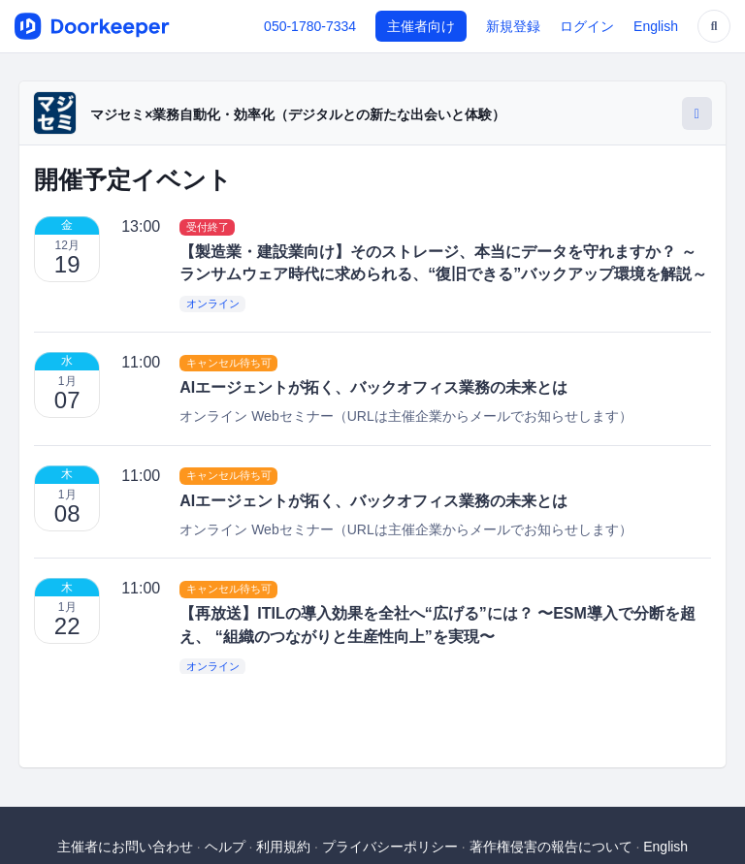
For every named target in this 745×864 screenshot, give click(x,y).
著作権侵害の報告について (551, 846)
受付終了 (207, 227)
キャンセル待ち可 (229, 362)
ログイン (587, 26)
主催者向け (421, 26)
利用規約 (283, 846)
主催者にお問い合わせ (125, 846)
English (655, 26)
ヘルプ (225, 846)
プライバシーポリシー (390, 846)
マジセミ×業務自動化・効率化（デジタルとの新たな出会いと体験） (297, 114)
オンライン (213, 303)
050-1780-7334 (310, 26)
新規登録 (513, 26)
